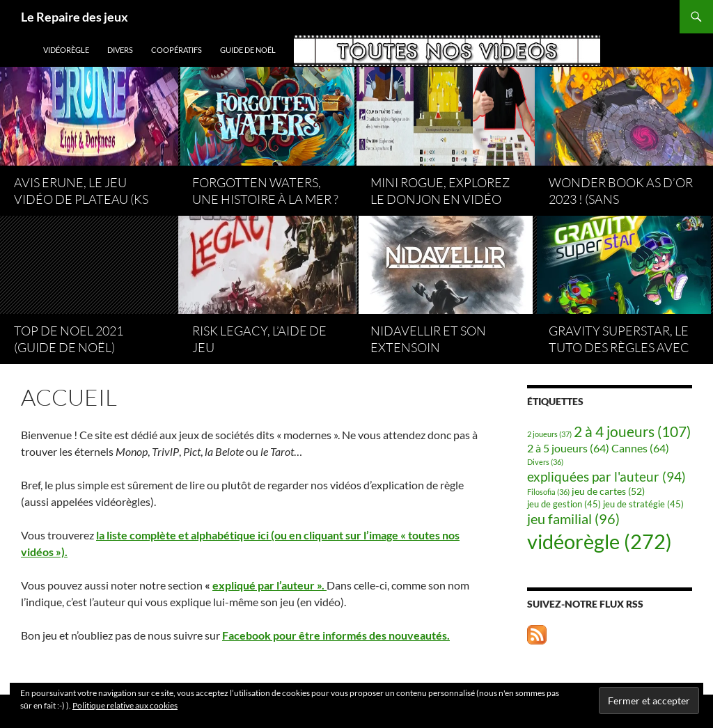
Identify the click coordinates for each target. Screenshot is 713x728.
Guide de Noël (248, 49)
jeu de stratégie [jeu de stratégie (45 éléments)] (643, 504)
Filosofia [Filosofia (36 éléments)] (548, 491)
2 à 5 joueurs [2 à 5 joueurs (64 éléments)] (568, 447)
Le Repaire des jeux (74, 16)
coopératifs (176, 49)
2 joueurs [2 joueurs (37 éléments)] (549, 433)
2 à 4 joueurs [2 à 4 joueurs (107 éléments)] (632, 431)
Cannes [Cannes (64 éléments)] (640, 447)
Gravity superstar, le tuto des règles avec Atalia (619, 347)
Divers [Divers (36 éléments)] (545, 461)
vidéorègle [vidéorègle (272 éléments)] (599, 541)
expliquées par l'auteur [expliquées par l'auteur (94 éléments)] (606, 476)
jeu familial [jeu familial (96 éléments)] (573, 519)
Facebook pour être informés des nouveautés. (336, 635)
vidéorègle (66, 49)
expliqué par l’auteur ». (269, 585)
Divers (120, 49)
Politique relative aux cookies (125, 705)
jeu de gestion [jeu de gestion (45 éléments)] (564, 504)
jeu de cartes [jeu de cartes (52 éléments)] (608, 491)
